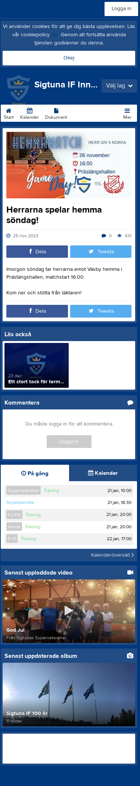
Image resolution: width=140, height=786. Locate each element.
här (54, 34)
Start (9, 112)
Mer (127, 112)
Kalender (29, 112)
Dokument (56, 112)
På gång (35, 473)
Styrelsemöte (20, 502)
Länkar (81, 112)
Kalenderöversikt (112, 555)
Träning (51, 490)
